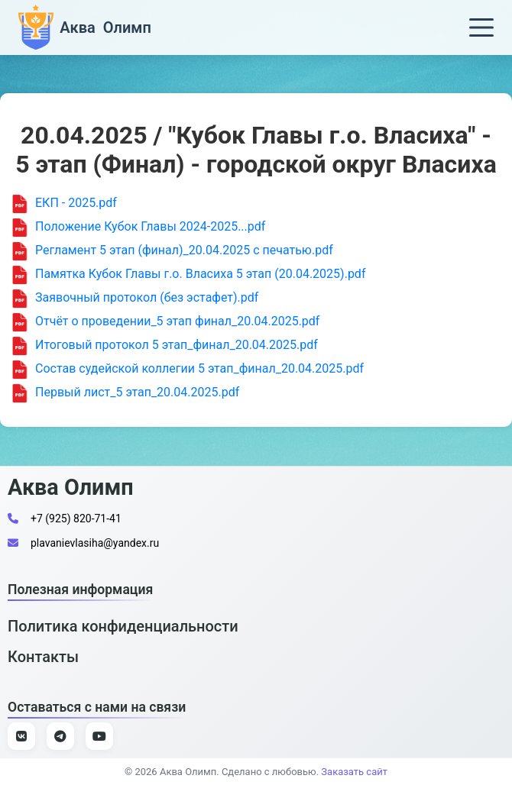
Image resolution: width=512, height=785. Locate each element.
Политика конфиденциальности (123, 626)
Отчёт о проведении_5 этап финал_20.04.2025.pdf (165, 322)
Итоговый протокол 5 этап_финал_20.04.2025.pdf (164, 346)
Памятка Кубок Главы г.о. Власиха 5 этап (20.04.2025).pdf (188, 275)
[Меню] (481, 27)
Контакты (43, 657)
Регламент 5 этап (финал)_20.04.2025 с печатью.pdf (172, 251)
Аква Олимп (71, 487)
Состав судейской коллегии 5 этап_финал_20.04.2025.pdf (187, 370)
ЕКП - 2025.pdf (64, 204)
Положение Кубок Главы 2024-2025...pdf (138, 227)
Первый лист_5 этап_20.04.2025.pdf (125, 393)
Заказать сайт (354, 771)
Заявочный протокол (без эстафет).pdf (134, 299)
